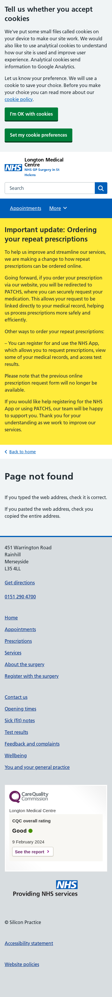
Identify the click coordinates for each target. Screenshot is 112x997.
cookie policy (19, 99)
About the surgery (24, 664)
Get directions (20, 583)
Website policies (22, 964)
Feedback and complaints (32, 744)
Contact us (16, 697)
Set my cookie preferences (38, 135)
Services (13, 653)
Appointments (25, 208)
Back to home (22, 451)
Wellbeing (16, 755)
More (58, 207)
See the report (29, 851)
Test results (16, 732)
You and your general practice (37, 767)
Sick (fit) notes (20, 720)
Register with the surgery (32, 676)
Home (11, 618)
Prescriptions (18, 641)
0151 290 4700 (20, 597)
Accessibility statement (29, 943)
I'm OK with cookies (31, 114)
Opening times (20, 709)
